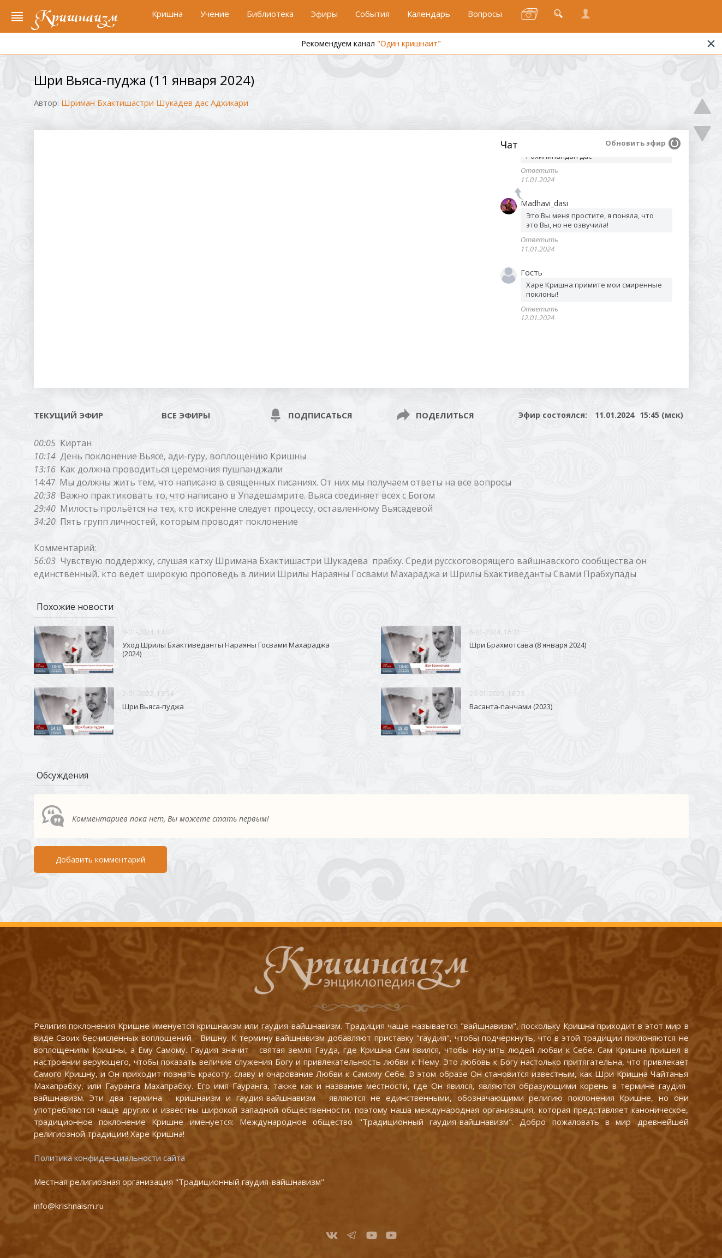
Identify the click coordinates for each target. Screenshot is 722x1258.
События (372, 20)
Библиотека (270, 20)
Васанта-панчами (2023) (510, 706)
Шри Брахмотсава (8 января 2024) (527, 645)
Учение (214, 20)
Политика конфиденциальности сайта (109, 1157)
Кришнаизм (79, 20)
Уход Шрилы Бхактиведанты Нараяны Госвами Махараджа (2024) (226, 649)
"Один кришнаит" (447, 50)
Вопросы (485, 20)
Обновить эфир (635, 143)
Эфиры (324, 20)
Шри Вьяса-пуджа (153, 706)
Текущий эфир (68, 415)
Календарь (428, 20)
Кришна (167, 20)
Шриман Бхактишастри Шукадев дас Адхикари (154, 102)
